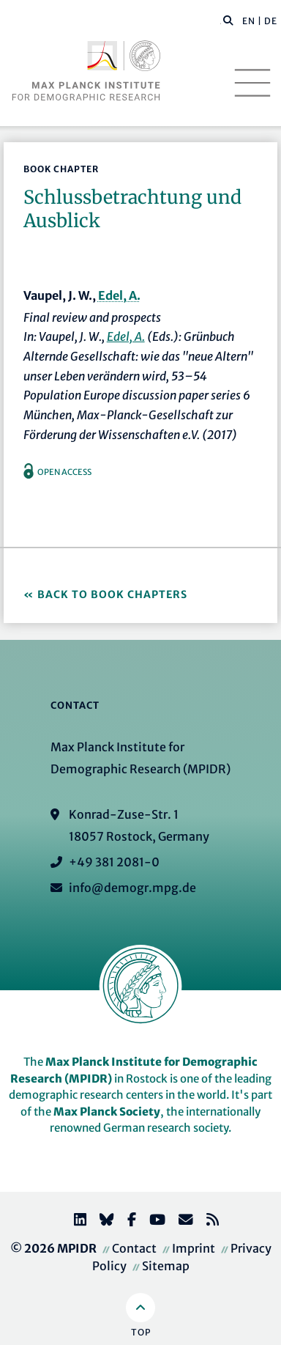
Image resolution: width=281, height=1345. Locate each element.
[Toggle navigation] (252, 83)
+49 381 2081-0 (114, 862)
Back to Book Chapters (112, 594)
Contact (134, 1248)
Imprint (193, 1248)
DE (270, 20)
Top (141, 1332)
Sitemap (166, 1266)
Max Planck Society (106, 1112)
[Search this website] (220, 21)
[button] (228, 19)
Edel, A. (119, 295)
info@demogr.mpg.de (132, 887)
